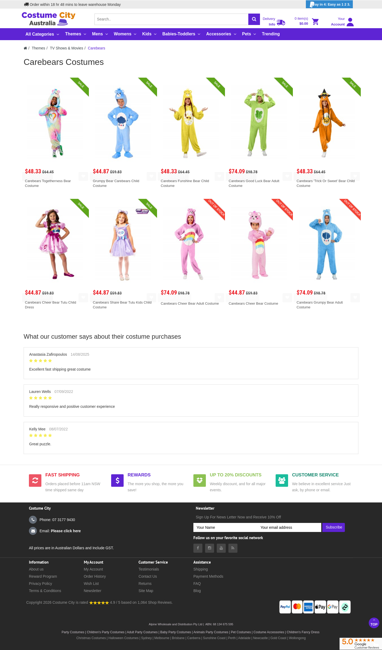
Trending (271, 34)
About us (36, 569)
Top (374, 622)
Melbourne (162, 638)
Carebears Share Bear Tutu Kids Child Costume (122, 304)
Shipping (200, 569)
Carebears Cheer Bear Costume (253, 303)
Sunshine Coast (214, 638)
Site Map (145, 591)
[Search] (254, 19)
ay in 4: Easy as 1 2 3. (329, 4)
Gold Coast (278, 638)
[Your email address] (289, 527)
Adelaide (244, 638)
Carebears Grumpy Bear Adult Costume (320, 304)
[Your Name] (225, 527)
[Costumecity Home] (25, 48)
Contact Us (147, 576)
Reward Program (43, 576)
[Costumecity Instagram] (209, 548)
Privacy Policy (40, 583)
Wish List (91, 583)
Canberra (193, 638)
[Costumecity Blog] (232, 548)
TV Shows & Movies (66, 48)
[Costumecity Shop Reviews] (99, 602)
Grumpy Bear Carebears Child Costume (116, 183)
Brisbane (178, 638)
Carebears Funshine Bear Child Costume (185, 183)
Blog (197, 591)
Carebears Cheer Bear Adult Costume (190, 303)
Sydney (146, 638)
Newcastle (261, 638)
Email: (55, 531)
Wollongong (297, 638)
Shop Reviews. (160, 602)
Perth (232, 638)
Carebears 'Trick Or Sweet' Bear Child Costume (326, 183)
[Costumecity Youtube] (221, 548)
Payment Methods (208, 576)
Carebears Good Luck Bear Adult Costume (254, 183)
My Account (93, 569)
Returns (144, 583)
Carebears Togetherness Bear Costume (48, 183)
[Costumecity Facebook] (197, 548)
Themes (38, 48)
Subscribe (334, 527)
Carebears (96, 48)
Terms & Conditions (45, 591)
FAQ (197, 583)
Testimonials (148, 569)
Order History (95, 576)
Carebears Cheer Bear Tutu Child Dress (50, 304)
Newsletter (92, 591)
